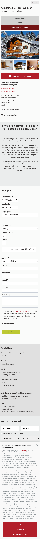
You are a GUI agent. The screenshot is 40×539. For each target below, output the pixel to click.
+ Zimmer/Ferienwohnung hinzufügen (19, 249)
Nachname (6, 273)
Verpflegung (6, 211)
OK (20, 524)
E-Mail (4, 280)
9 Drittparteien (23, 450)
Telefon (5, 287)
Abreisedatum (7, 204)
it (32, 2)
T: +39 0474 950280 (7, 89)
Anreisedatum (7, 197)
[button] (37, 445)
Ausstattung (20, 18)
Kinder (4, 240)
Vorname (5, 265)
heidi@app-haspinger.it (9, 82)
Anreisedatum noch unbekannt (14, 433)
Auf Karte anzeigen (10, 115)
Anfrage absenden (11, 332)
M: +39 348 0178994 (8, 91)
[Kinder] (30, 438)
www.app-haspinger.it (9, 85)
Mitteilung (6, 295)
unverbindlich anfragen (21, 76)
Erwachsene (6, 233)
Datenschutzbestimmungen (22, 311)
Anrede (4, 258)
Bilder (20, 23)
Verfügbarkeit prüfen (20, 27)
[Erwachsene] (10, 438)
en (37, 2)
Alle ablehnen (20, 529)
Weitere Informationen (20, 534)
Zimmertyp (6, 225)
